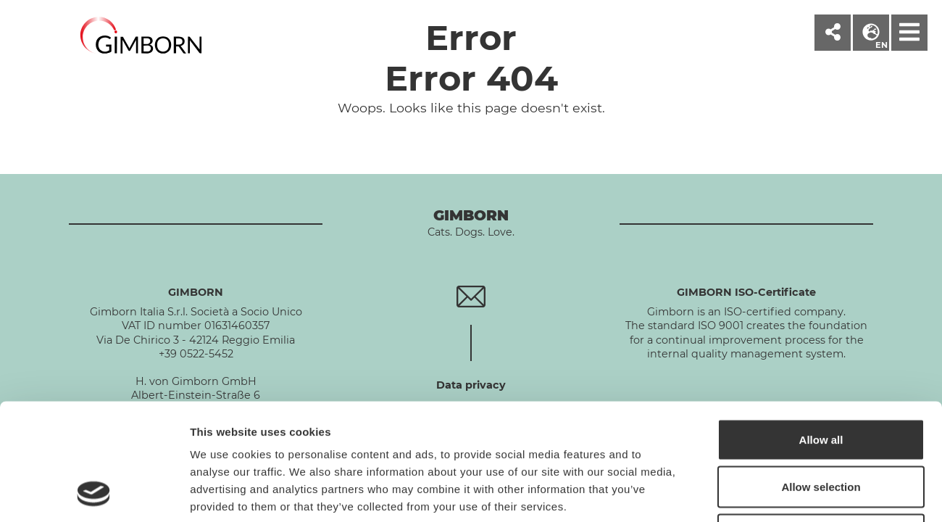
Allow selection (820, 379)
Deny (821, 426)
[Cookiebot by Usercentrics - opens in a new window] (93, 494)
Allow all (821, 332)
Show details (760, 493)
